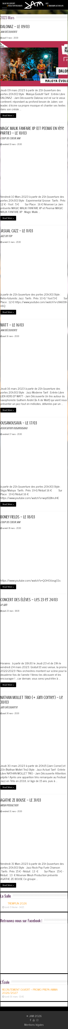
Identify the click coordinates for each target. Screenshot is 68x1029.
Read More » (8, 115)
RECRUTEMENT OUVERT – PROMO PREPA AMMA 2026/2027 (30, 991)
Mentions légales (34, 1024)
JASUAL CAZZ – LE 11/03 (16, 233)
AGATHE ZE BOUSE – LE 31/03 (20, 802)
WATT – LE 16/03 (12, 327)
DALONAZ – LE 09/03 (15, 28)
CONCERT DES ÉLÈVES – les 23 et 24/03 (29, 602)
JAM (31, 1015)
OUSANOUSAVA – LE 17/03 (18, 425)
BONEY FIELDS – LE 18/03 (17, 519)
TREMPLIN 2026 (17, 903)
